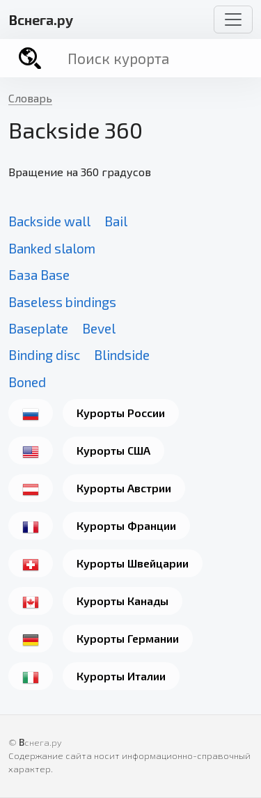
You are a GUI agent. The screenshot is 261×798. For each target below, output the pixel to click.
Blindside (122, 355)
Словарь (30, 97)
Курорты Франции (126, 525)
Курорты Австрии (124, 487)
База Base (39, 275)
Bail (115, 221)
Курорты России (121, 412)
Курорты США (113, 450)
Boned (27, 382)
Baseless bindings (62, 302)
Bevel (99, 328)
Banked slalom (51, 248)
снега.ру (40, 19)
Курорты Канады (122, 600)
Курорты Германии (128, 638)
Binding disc (44, 355)
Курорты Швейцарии (133, 563)
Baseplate (38, 328)
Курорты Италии (121, 675)
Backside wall (49, 221)
